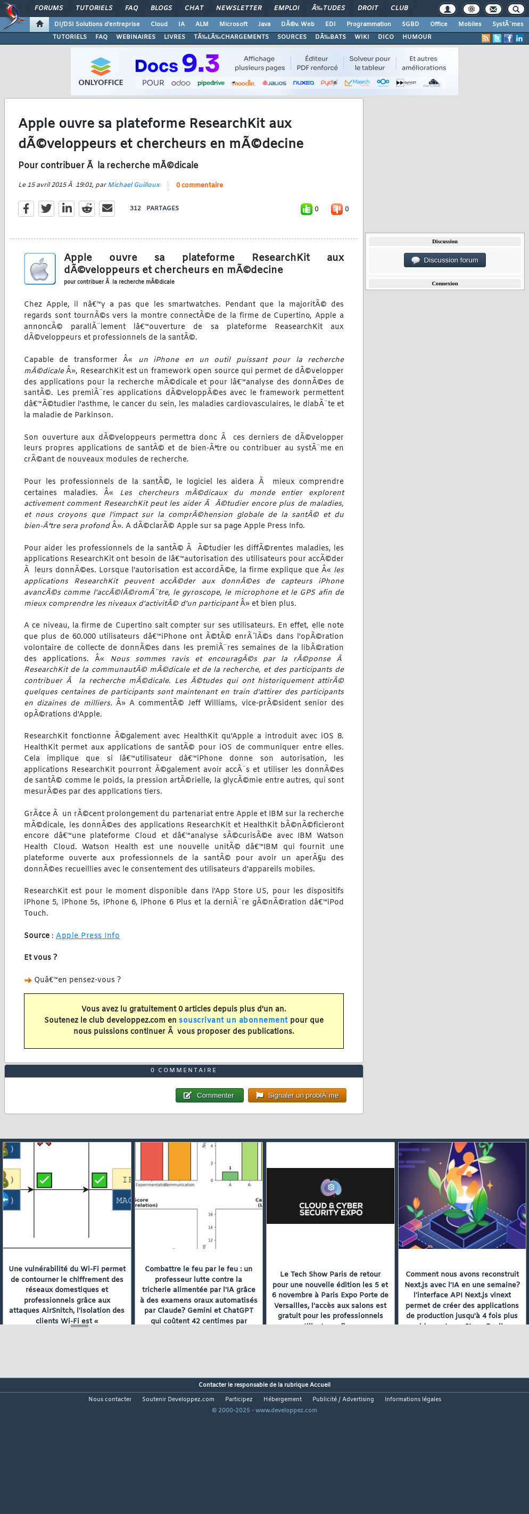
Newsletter (238, 8)
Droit (368, 8)
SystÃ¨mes (508, 24)
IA (181, 24)
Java (264, 24)
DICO (386, 37)
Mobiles (470, 24)
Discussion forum (444, 260)
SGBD (410, 24)
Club (399, 8)
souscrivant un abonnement (233, 1039)
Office (439, 24)
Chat (194, 8)
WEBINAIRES (135, 37)
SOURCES (292, 37)
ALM (202, 24)
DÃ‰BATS (330, 37)
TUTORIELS (70, 37)
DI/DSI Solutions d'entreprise (97, 24)
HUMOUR (417, 37)
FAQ (131, 8)
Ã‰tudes (328, 8)
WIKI (361, 37)
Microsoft (233, 24)
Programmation (368, 24)
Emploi (286, 8)
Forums (49, 8)
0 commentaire (199, 204)
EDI (330, 24)
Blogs (161, 8)
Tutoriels (94, 8)
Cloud (159, 24)
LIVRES (174, 37)
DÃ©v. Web (298, 24)
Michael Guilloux (134, 204)
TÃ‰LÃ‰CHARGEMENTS (231, 37)
